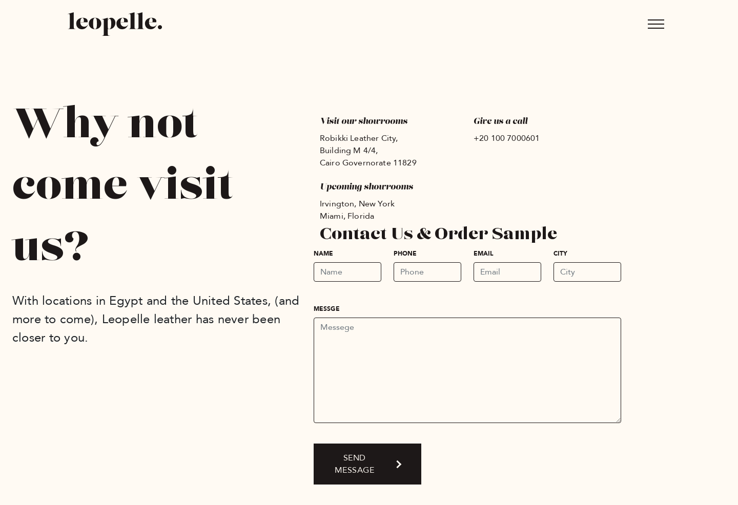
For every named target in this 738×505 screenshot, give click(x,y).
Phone (405, 253)
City (560, 253)
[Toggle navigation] (656, 24)
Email (484, 253)
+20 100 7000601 (507, 138)
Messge (327, 309)
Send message (354, 464)
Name (323, 253)
